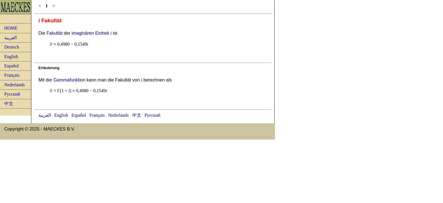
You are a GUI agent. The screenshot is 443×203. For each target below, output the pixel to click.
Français (11, 75)
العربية (10, 37)
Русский (12, 94)
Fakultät (54, 33)
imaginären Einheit (90, 33)
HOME (11, 28)
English (11, 56)
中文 (8, 103)
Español (11, 65)
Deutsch (11, 47)
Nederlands (14, 84)
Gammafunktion (69, 80)
